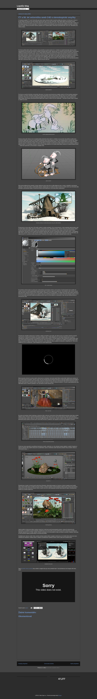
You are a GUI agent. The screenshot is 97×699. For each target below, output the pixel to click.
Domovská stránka (49, 663)
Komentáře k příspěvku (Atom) (53, 667)
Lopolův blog (23, 6)
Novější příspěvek (22, 663)
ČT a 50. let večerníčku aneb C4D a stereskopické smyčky (46, 17)
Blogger (60, 695)
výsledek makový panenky (27, 568)
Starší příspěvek (74, 663)
